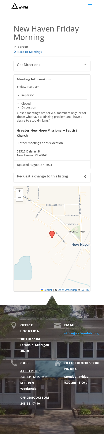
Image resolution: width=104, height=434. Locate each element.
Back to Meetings (28, 52)
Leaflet (46, 289)
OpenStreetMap (67, 289)
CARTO (85, 289)
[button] (50, 232)
